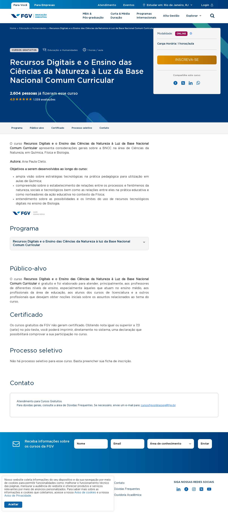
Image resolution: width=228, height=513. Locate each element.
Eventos (128, 5)
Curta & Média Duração (120, 16)
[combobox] (170, 444)
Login (208, 5)
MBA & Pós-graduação (93, 16)
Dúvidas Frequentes (127, 489)
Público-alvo (37, 128)
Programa (16, 128)
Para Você (20, 5)
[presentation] (114, 459)
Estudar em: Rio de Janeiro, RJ (167, 5)
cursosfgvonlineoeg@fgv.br (158, 405)
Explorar (194, 16)
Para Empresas (44, 5)
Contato (104, 128)
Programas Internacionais (146, 16)
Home (13, 28)
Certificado (57, 128)
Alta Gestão (171, 16)
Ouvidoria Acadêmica (127, 495)
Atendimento (107, 5)
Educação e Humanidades (32, 28)
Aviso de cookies (85, 492)
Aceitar (13, 504)
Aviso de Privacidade (17, 495)
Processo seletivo (82, 128)
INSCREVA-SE (187, 60)
